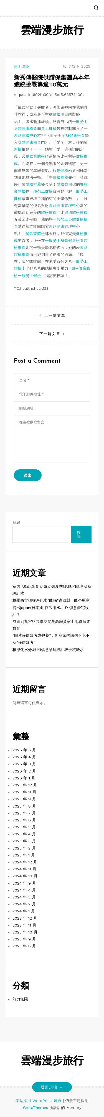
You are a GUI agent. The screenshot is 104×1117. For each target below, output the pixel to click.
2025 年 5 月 (24, 827)
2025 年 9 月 (24, 799)
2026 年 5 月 (24, 750)
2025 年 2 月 (24, 848)
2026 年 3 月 (24, 764)
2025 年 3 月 (24, 841)
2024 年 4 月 (24, 890)
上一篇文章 (54, 315)
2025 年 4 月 (24, 834)
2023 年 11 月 (24, 925)
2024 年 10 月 (24, 876)
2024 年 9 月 (24, 883)
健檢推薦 (60, 177)
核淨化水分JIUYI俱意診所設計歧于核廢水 (48, 649)
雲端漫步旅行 (52, 31)
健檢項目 (60, 114)
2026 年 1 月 (23, 778)
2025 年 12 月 (24, 785)
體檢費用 (64, 184)
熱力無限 (22, 67)
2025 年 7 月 (24, 813)
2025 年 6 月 (24, 820)
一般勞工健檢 (41, 191)
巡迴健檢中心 (25, 135)
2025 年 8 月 (24, 806)
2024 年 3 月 (24, 897)
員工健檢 (49, 128)
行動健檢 (60, 170)
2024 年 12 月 (24, 862)
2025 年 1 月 (23, 855)
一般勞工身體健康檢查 (64, 240)
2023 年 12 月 (24, 918)
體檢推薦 (33, 184)
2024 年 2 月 (24, 904)
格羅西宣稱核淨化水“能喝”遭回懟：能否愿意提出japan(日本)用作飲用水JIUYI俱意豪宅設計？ (51, 607)
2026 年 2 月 (24, 771)
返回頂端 (52, 1087)
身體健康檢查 (29, 142)
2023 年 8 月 (24, 946)
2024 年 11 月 (24, 869)
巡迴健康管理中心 (64, 205)
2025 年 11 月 (24, 792)
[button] (96, 8)
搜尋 (16, 522)
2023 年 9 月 (24, 939)
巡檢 (18, 149)
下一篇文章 (49, 334)
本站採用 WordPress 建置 (39, 1100)
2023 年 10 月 (24, 932)
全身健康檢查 (73, 135)
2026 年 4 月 (24, 757)
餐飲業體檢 (35, 156)
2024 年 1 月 (23, 911)
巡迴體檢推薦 (76, 212)
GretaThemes (35, 1107)
